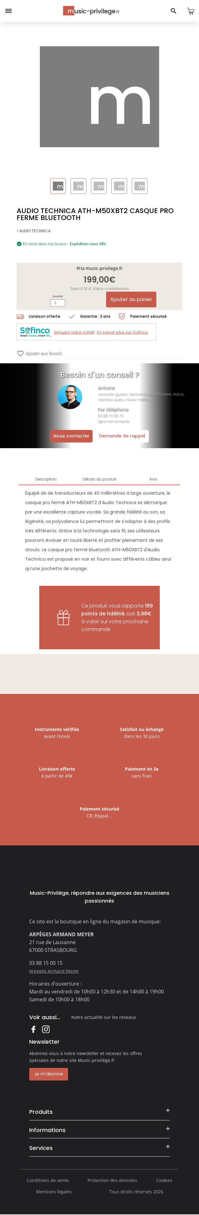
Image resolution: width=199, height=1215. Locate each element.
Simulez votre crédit (74, 332)
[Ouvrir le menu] (8, 11)
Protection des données (112, 1180)
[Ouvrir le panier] (190, 11)
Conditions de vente (48, 1180)
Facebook (33, 1029)
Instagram (46, 1029)
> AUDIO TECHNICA (34, 231)
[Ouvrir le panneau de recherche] (173, 11)
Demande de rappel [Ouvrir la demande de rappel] (122, 436)
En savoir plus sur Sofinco (122, 332)
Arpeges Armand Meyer (54, 971)
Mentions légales (54, 1192)
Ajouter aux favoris (39, 353)
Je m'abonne (48, 1074)
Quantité (57, 296)
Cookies (164, 1180)
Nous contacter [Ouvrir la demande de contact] (71, 436)
